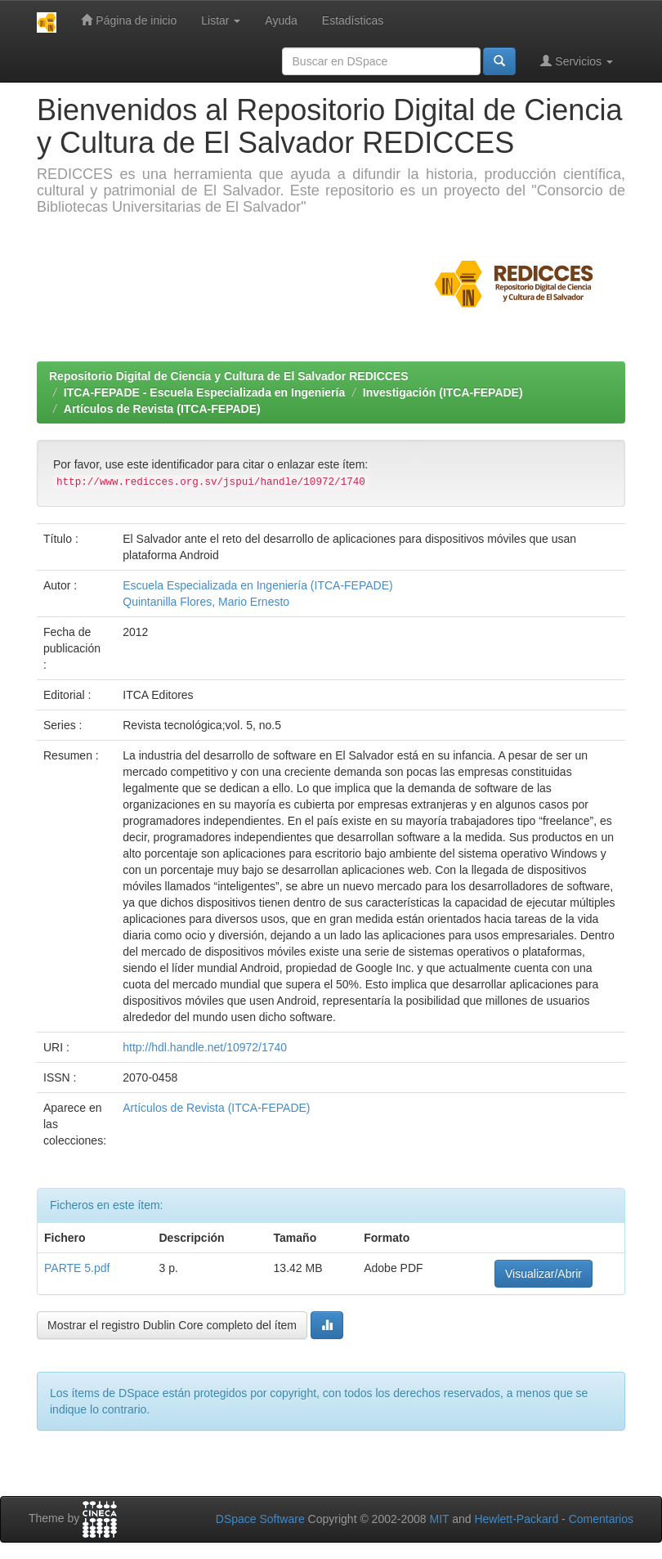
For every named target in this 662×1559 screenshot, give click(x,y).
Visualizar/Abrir (543, 1273)
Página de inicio (129, 20)
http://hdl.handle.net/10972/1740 (205, 1047)
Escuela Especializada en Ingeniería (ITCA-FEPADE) (257, 585)
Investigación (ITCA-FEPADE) (443, 392)
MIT (439, 1518)
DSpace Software (260, 1518)
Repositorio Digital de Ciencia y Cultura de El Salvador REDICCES (229, 376)
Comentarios (601, 1518)
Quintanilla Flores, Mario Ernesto (206, 601)
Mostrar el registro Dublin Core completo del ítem (172, 1325)
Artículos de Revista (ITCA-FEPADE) (162, 408)
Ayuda (281, 20)
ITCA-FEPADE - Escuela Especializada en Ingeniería (204, 392)
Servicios (576, 61)
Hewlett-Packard (516, 1518)
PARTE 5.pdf (77, 1268)
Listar (220, 20)
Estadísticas (352, 20)
